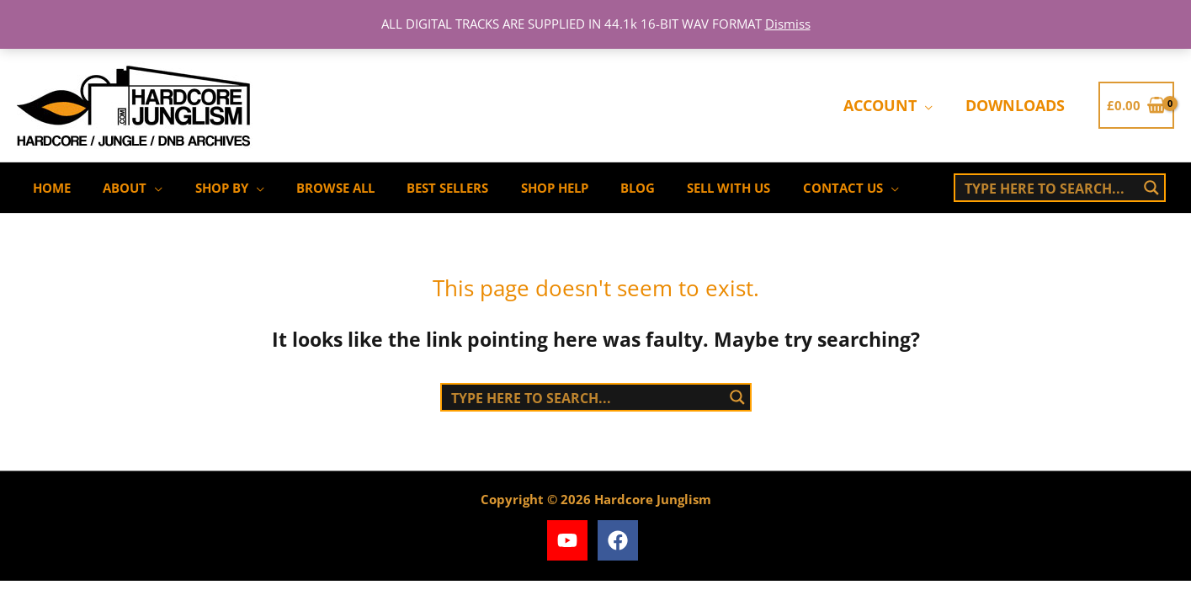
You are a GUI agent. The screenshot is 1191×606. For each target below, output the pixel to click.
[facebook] (621, 540)
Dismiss (788, 23)
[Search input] (1048, 187)
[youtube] (570, 540)
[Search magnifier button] (1151, 187)
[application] (929, 105)
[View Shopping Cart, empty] (1136, 106)
